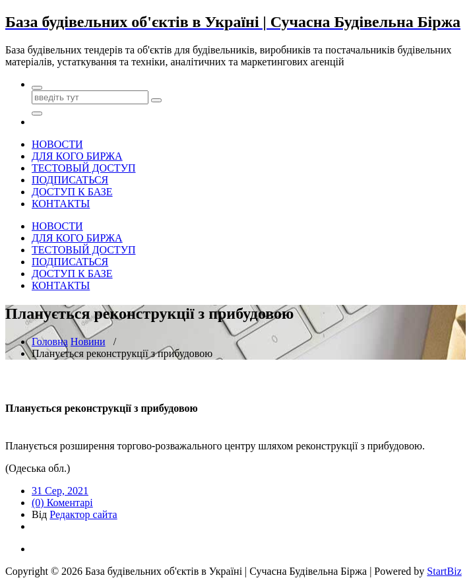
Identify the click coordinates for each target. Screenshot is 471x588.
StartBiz (444, 571)
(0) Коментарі (62, 502)
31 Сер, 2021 (60, 490)
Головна (50, 341)
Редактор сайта (83, 514)
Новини (88, 341)
